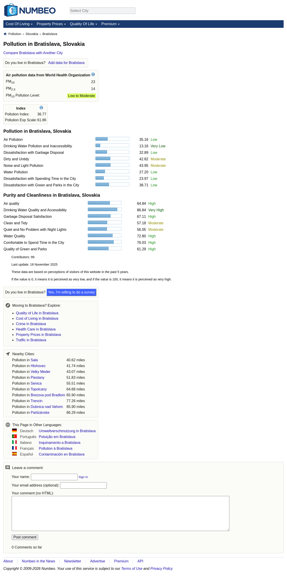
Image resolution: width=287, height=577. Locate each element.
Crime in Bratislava (31, 324)
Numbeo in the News (38, 561)
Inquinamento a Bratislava (59, 443)
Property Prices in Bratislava (38, 335)
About (8, 561)
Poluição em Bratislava (57, 437)
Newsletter (72, 561)
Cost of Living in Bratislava (37, 318)
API (140, 561)
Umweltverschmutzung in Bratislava (67, 431)
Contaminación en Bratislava (62, 454)
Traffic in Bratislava (31, 340)
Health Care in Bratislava (36, 329)
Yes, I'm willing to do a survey (71, 292)
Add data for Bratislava (66, 63)
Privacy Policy (161, 568)
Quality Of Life (82, 24)
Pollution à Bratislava (55, 448)
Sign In (83, 477)
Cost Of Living (18, 24)
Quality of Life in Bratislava (37, 313)
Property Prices (50, 24)
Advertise (97, 561)
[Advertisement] (250, 60)
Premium (109, 24)
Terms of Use (132, 568)
